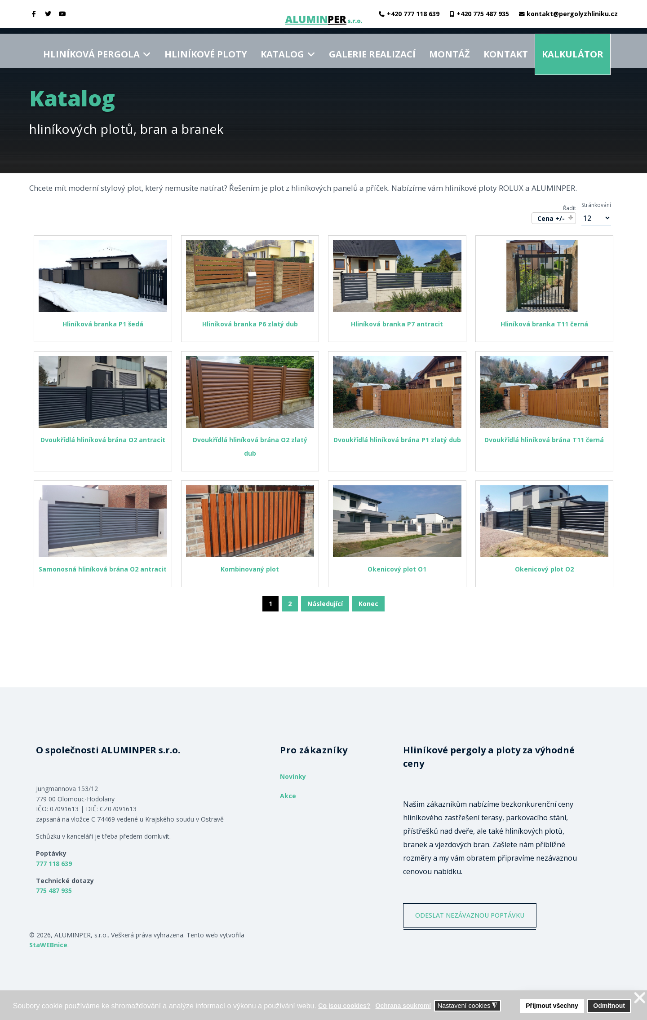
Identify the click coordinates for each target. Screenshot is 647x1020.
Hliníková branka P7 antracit (397, 324)
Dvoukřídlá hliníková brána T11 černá (544, 439)
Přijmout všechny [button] (552, 1005)
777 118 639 (54, 863)
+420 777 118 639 (413, 13)
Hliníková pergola (91, 48)
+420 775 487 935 (482, 13)
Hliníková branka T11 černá (544, 324)
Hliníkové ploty (205, 48)
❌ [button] (640, 998)
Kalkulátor (572, 48)
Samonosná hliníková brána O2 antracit (103, 569)
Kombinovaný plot (250, 569)
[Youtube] (62, 13)
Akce (288, 795)
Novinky (293, 776)
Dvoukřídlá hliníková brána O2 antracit (102, 439)
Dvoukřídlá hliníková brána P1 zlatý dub (397, 439)
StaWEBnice (48, 945)
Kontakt (505, 48)
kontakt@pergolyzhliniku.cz (572, 13)
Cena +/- (551, 218)
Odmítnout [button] (609, 1005)
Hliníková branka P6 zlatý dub (250, 324)
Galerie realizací (372, 48)
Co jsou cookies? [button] (344, 1005)
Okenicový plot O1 (397, 569)
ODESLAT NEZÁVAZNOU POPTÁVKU (475, 917)
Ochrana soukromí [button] (403, 1005)
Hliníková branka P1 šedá (102, 324)
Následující (325, 603)
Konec (368, 603)
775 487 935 (54, 890)
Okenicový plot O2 (544, 569)
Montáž (449, 48)
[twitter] (48, 13)
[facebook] (34, 13)
